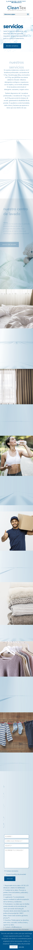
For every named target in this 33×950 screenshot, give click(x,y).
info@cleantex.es (16, 927)
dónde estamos (11, 46)
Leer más (21, 947)
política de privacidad (19, 874)
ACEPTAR (13, 947)
